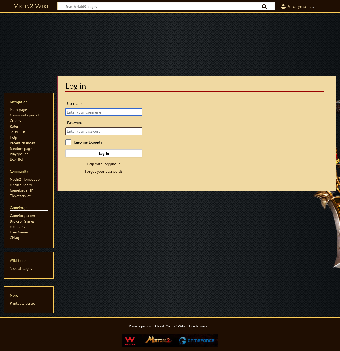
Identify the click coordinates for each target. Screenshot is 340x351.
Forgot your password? (103, 171)
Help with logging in (104, 163)
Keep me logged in (89, 142)
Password (74, 122)
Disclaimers (198, 325)
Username (75, 103)
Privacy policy (140, 325)
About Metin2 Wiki (170, 325)
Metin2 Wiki (30, 6)
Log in (104, 153)
